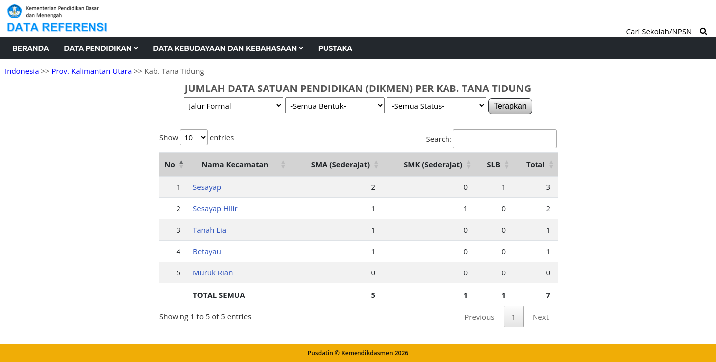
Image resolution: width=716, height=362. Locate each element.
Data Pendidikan (101, 48)
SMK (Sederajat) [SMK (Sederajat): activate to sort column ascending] (433, 164)
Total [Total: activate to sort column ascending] (535, 164)
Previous (479, 317)
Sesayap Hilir (215, 208)
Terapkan (510, 106)
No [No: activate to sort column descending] (169, 164)
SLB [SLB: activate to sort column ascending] (493, 164)
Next (541, 317)
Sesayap (207, 187)
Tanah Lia (209, 230)
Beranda (30, 48)
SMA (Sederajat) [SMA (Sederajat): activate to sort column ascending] (340, 164)
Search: (491, 138)
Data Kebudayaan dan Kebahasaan (228, 48)
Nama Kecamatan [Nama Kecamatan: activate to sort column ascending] (235, 164)
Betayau (207, 251)
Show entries (196, 137)
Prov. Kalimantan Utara (91, 71)
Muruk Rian (213, 272)
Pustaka (335, 48)
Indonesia (22, 71)
